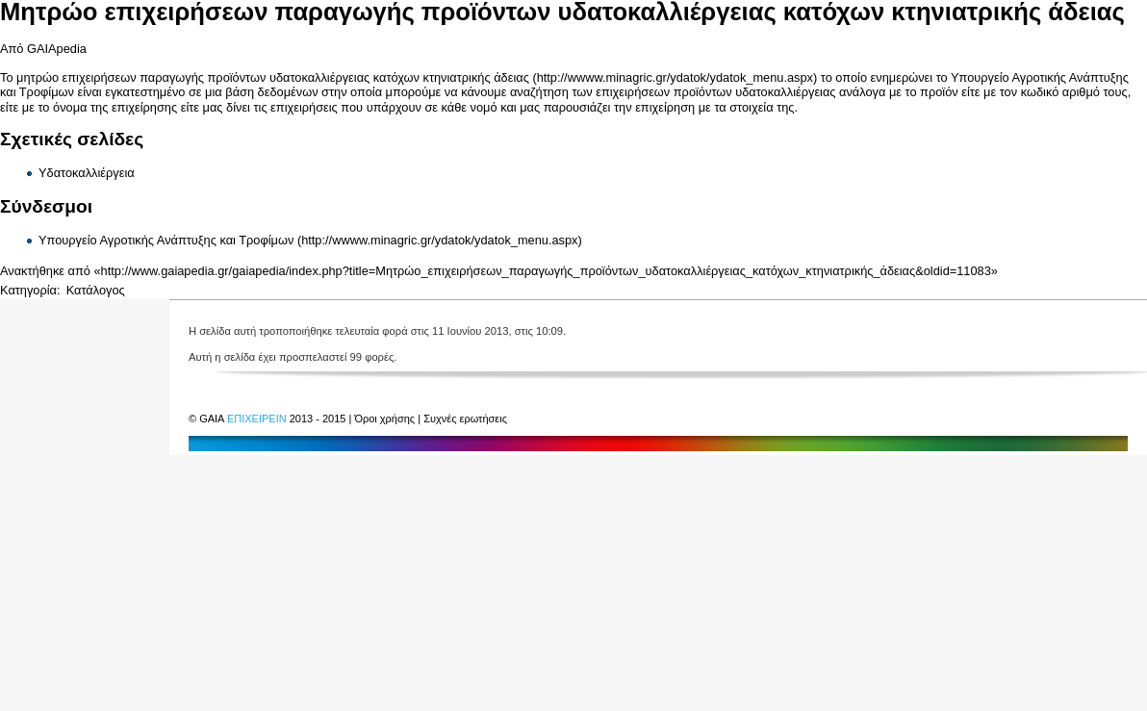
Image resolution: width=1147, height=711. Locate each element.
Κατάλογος (95, 290)
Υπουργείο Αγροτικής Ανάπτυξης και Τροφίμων (165, 240)
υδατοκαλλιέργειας (785, 92)
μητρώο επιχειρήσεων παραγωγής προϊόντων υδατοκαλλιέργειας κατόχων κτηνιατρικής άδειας (272, 77)
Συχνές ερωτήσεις (465, 418)
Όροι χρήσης (386, 418)
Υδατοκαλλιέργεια (86, 172)
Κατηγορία (28, 290)
